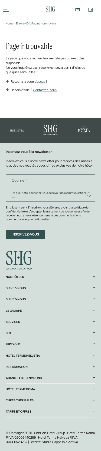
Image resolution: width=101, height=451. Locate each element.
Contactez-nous (45, 90)
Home (9, 23)
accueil (42, 81)
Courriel (19, 180)
